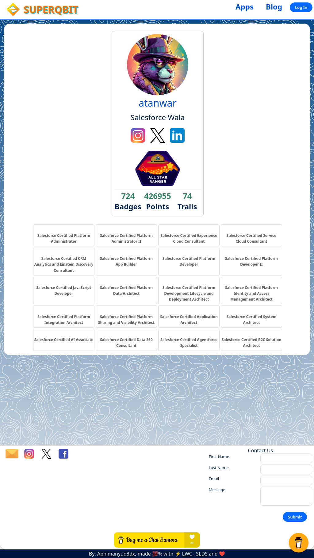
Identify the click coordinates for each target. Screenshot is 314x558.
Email (214, 478)
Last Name (219, 467)
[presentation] (255, 520)
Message (217, 489)
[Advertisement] (157, 402)
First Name (219, 456)
